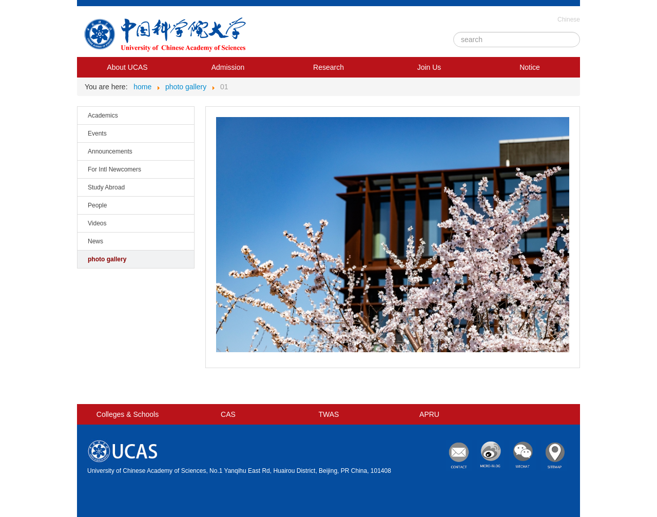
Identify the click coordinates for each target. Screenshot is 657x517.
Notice (529, 67)
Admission (228, 67)
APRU (429, 414)
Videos (97, 223)
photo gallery (107, 259)
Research (328, 67)
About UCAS (127, 67)
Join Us (429, 67)
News (95, 241)
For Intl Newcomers (114, 169)
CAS (228, 414)
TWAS (329, 414)
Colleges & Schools (127, 414)
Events (97, 133)
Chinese (568, 19)
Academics (103, 115)
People (97, 205)
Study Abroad (106, 187)
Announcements (110, 151)
